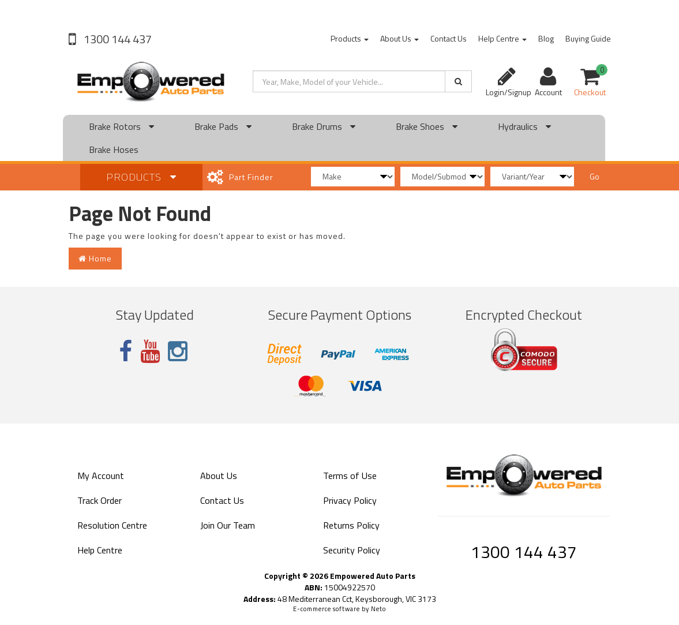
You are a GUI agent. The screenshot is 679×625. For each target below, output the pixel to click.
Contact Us (448, 38)
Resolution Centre (112, 525)
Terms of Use (350, 475)
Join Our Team (227, 525)
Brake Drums (323, 126)
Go (594, 176)
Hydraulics (524, 126)
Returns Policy (351, 525)
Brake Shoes (426, 126)
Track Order (99, 500)
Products (350, 38)
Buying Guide (588, 38)
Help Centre (502, 38)
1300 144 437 (116, 39)
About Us (399, 38)
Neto (378, 608)
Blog (546, 38)
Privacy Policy (350, 500)
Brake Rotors (121, 126)
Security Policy (351, 550)
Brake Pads (223, 126)
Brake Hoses (113, 149)
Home (95, 258)
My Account (100, 475)
